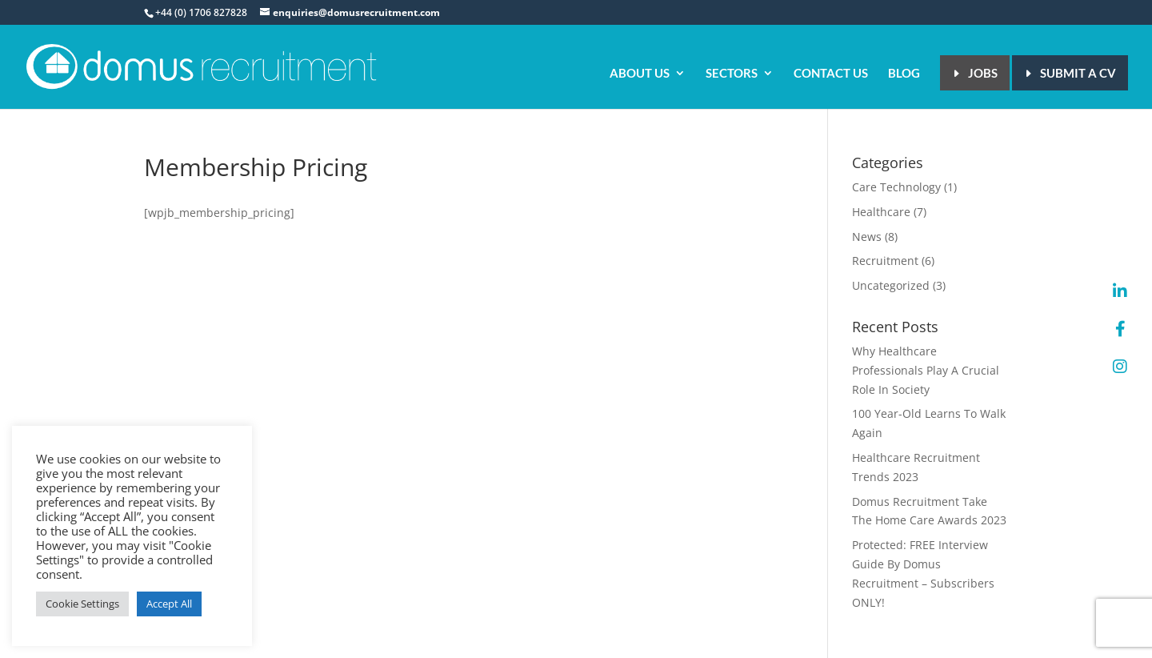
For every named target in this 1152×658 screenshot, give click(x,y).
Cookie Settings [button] (82, 603)
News (867, 236)
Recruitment (885, 260)
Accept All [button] (169, 603)
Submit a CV (1078, 73)
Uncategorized (891, 285)
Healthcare (881, 211)
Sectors (732, 73)
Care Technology (896, 187)
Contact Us (831, 73)
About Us (640, 73)
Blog (904, 73)
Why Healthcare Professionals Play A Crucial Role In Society (925, 370)
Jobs (983, 73)
